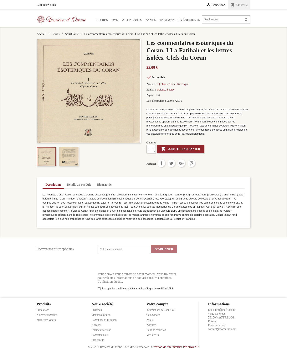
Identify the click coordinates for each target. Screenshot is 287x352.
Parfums (167, 19)
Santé (151, 19)
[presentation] (127, 262)
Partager (161, 163)
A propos (96, 325)
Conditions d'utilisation (104, 319)
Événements (189, 19)
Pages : (150, 95)
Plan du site (98, 340)
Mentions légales (101, 314)
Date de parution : (156, 100)
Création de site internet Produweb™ (175, 347)
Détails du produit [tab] (79, 184)
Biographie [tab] (104, 184)
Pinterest (191, 163)
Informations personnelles (160, 309)
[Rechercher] (226, 19)
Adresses (151, 325)
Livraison (97, 309)
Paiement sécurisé (101, 330)
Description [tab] (53, 184)
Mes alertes (152, 335)
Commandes (153, 314)
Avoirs (150, 319)
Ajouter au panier (180, 149)
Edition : (151, 89)
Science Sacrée (165, 89)
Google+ (181, 163)
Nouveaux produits (47, 314)
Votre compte (157, 304)
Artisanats (132, 19)
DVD (115, 19)
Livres (102, 19)
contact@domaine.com (222, 329)
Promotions (43, 309)
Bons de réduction (156, 330)
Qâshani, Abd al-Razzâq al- (173, 83)
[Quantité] (151, 149)
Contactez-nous (46, 4)
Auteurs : (151, 84)
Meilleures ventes (46, 319)
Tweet (171, 163)
